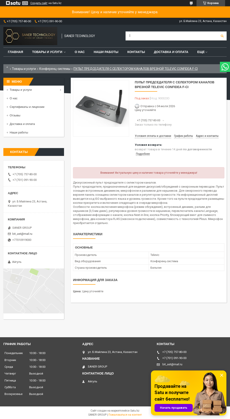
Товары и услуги (47, 52)
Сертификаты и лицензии (27, 107)
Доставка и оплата (171, 52)
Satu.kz (134, 410)
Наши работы (106, 52)
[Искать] (222, 35)
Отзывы (15, 115)
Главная (15, 52)
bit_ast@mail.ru (22, 233)
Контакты (136, 52)
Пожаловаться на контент (125, 414)
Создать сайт (38, 3)
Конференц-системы (54, 69)
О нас (80, 52)
